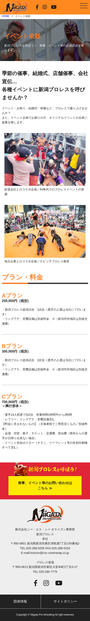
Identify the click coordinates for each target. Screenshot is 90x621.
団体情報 (20, 601)
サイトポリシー (65, 601)
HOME (5, 16)
